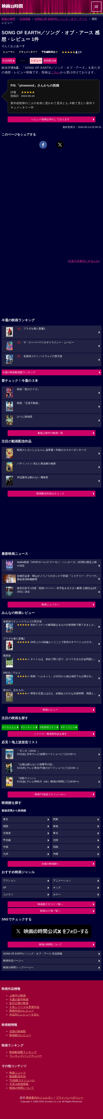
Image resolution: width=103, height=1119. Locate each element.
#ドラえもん (9, 727)
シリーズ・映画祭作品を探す (50, 733)
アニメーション (62, 880)
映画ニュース (17, 1072)
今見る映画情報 (18, 1084)
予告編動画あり (49, 52)
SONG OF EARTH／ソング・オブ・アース (61, 18)
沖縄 (55, 854)
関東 (55, 819)
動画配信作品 (17, 1076)
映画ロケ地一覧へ (50, 910)
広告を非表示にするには (84, 261)
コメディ (8, 894)
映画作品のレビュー (21, 1010)
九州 (5, 854)
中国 (5, 847)
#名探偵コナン (48, 727)
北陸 (55, 840)
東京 (5, 819)
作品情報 (25, 18)
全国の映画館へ (50, 863)
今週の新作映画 (18, 999)
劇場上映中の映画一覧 (50, 433)
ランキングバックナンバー (25, 1055)
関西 (5, 826)
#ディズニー (68, 727)
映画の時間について (50, 944)
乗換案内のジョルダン (39, 1097)
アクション (9, 880)
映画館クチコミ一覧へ (50, 904)
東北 (55, 833)
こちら (55, 72)
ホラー (57, 894)
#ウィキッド (28, 727)
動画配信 (49, 60)
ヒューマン (9, 52)
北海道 (7, 833)
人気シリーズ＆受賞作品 (24, 1007)
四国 (55, 847)
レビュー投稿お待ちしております (50, 119)
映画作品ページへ (13, 960)
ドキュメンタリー (28, 52)
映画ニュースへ (50, 604)
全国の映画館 (17, 1031)
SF (4, 887)
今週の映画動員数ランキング (18, 372)
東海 (55, 826)
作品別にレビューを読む (24, 1014)
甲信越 (7, 840)
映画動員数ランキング (23, 1052)
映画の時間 (8, 18)
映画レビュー (50, 709)
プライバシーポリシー (69, 1097)
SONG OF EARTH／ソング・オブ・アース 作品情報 (32, 953)
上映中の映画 (17, 995)
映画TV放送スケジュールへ (50, 794)
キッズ (57, 887)
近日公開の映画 (18, 1003)
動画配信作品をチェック (50, 493)
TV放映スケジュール (22, 1080)
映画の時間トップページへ (18, 967)
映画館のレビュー (20, 1035)
